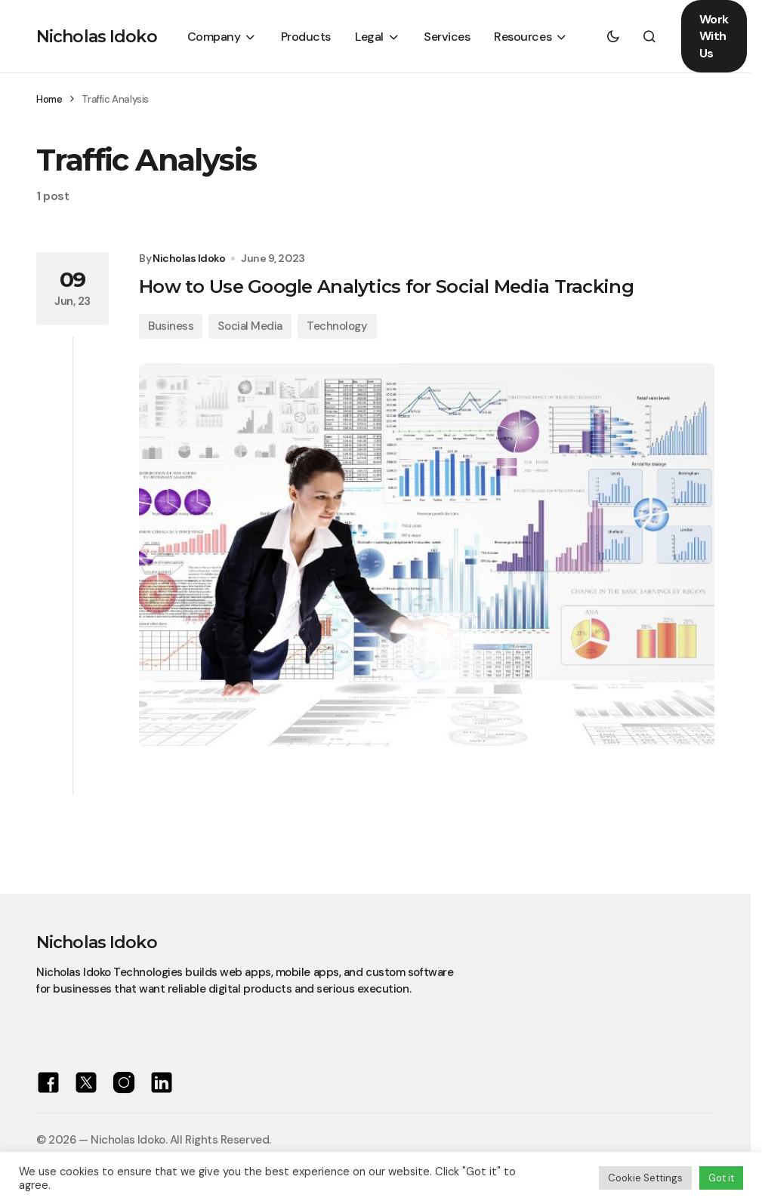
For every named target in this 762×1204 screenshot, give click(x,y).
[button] (613, 36)
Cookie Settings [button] (645, 1178)
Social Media (249, 326)
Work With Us (714, 36)
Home (49, 99)
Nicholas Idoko (96, 36)
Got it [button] (721, 1178)
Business (170, 326)
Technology (337, 326)
